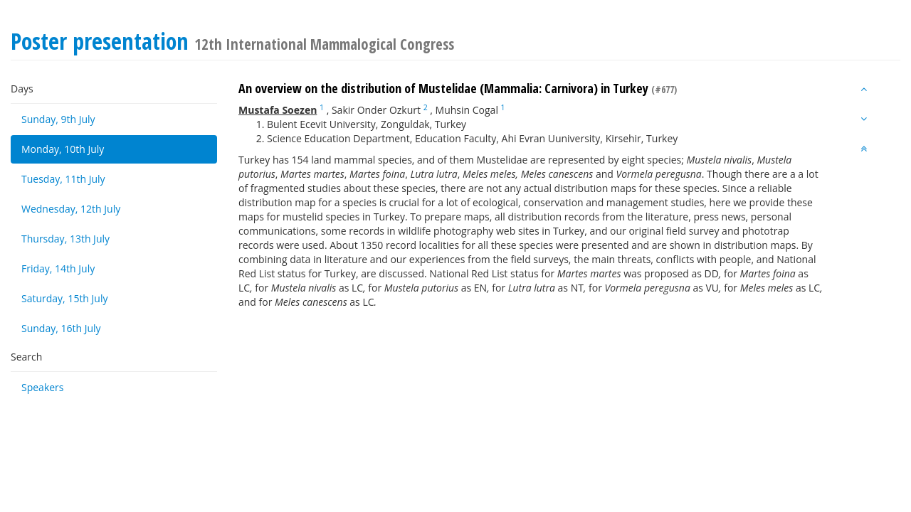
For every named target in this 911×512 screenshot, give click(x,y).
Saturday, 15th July (64, 298)
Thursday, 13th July (65, 238)
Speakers (42, 387)
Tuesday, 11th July (63, 179)
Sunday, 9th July (58, 119)
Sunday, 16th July (61, 328)
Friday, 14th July (58, 268)
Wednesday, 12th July (70, 208)
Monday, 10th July (62, 149)
